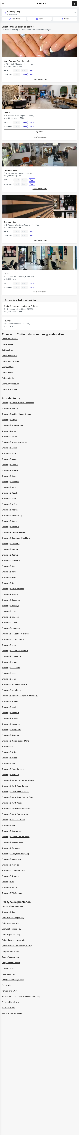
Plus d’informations (40, 79)
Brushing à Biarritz (10, 487)
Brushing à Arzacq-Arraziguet (14, 442)
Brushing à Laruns (9, 662)
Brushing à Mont (9, 707)
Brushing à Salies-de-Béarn (13, 820)
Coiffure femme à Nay (11, 923)
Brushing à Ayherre (10, 470)
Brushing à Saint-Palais (12, 803)
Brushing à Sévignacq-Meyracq (15, 853)
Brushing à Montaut (10, 713)
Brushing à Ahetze (10, 408)
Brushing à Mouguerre (11, 729)
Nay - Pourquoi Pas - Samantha (17, 61)
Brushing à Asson (9, 459)
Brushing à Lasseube (11, 667)
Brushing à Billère (9, 504)
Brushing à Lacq (9, 645)
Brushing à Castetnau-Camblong (16, 538)
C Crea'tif (8, 273)
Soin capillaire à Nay (10, 1002)
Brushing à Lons (9, 679)
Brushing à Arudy (9, 436)
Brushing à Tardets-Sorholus (14, 870)
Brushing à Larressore (11, 656)
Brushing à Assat (9, 453)
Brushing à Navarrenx (11, 735)
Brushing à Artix (9, 431)
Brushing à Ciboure (10, 549)
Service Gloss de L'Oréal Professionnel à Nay (21, 996)
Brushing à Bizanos (10, 510)
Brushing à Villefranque (12, 893)
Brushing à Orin (8, 746)
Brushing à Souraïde (10, 865)
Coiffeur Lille (7, 344)
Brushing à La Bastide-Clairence (15, 634)
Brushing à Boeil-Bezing (12, 515)
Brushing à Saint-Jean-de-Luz (15, 786)
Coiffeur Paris (8, 378)
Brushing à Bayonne (10, 481)
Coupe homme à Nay (11, 963)
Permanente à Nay (9, 991)
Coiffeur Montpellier (10, 361)
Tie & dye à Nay (8, 1008)
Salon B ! (7, 112)
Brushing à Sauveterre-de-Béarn (15, 837)
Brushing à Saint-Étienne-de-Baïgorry (18, 780)
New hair (7, 321)
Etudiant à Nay (8, 968)
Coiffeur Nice (7, 372)
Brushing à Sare (8, 825)
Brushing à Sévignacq (11, 848)
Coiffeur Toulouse (9, 389)
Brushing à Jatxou (9, 622)
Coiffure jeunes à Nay (11, 934)
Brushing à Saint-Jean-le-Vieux (15, 791)
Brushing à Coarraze (10, 555)
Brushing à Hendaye (10, 605)
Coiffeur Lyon (8, 350)
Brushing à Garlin (9, 572)
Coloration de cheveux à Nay (14, 940)
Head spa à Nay (8, 974)
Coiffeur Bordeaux (10, 339)
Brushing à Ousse (9, 758)
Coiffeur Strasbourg (10, 384)
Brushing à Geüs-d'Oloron (13, 589)
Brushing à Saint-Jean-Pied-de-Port (17, 797)
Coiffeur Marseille (9, 355)
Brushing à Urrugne (10, 876)
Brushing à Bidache (10, 493)
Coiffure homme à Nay (11, 929)
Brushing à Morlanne (11, 724)
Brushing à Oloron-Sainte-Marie (15, 741)
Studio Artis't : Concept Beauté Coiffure (21, 306)
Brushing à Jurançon (11, 628)
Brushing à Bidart (9, 498)
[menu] (3, 3)
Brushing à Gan (8, 566)
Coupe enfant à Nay (10, 951)
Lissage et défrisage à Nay (13, 979)
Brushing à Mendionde (11, 690)
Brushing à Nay (8, 912)
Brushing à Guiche (10, 594)
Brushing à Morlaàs (10, 718)
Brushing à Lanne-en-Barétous (15, 651)
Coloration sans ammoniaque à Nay (17, 946)
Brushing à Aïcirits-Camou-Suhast (16, 414)
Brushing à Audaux (10, 465)
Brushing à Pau (8, 763)
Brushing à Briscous (10, 527)
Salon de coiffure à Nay (12, 1013)
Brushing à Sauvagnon (11, 831)
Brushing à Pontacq (10, 775)
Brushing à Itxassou (10, 617)
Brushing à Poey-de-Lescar (13, 769)
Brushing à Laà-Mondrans (13, 639)
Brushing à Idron (9, 611)
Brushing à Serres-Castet (13, 842)
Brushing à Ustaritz (10, 887)
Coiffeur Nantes (9, 367)
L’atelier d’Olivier (10, 170)
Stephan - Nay (10, 222)
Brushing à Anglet (9, 419)
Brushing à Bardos (10, 476)
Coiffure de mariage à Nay (13, 917)
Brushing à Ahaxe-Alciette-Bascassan (18, 403)
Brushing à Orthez (9, 752)
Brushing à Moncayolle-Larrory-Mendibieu (20, 696)
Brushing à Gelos (9, 577)
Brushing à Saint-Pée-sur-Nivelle (16, 808)
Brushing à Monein (10, 701)
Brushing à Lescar (9, 673)
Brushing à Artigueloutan (12, 425)
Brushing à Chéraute (10, 543)
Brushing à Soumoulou (11, 859)
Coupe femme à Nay (10, 957)
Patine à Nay (7, 985)
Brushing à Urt (8, 882)
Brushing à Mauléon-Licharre (14, 684)
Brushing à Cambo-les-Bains (14, 532)
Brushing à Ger (8, 583)
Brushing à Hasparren (11, 600)
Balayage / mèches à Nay (12, 906)
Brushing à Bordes (10, 521)
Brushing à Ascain (9, 448)
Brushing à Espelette (11, 560)
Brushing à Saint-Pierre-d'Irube (15, 814)
